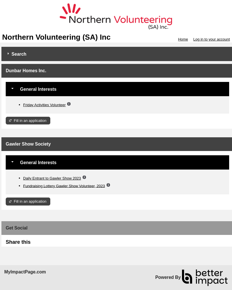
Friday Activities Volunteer (44, 105)
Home (183, 39)
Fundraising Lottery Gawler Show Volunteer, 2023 (64, 186)
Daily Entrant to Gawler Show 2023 (52, 178)
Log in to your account (211, 39)
